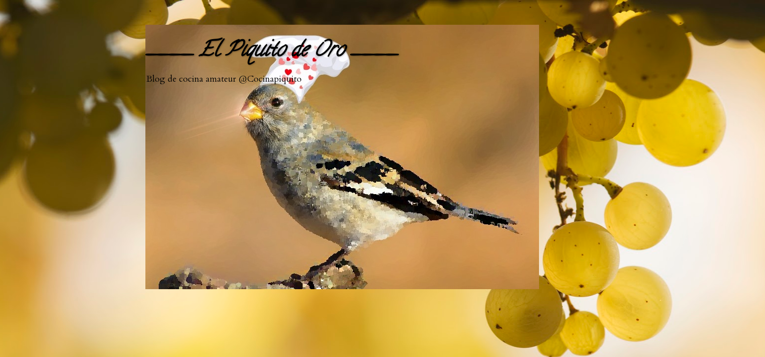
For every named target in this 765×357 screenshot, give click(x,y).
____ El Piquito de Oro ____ (271, 52)
